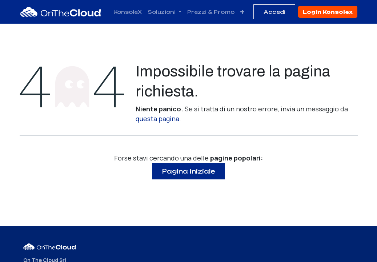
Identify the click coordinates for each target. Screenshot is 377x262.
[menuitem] (128, 12)
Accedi (274, 12)
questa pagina (157, 118)
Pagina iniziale (188, 171)
